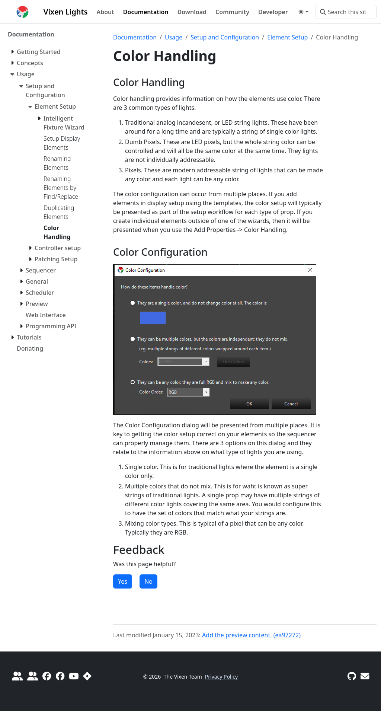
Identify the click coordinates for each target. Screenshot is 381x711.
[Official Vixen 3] (46, 676)
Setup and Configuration (224, 37)
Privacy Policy (221, 676)
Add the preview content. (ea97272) (251, 635)
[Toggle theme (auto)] (303, 11)
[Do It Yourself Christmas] (17, 676)
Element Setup (287, 37)
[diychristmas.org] (32, 676)
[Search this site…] (346, 12)
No (148, 581)
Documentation (135, 37)
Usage (173, 37)
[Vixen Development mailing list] (365, 676)
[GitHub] (352, 676)
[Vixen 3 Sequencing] (60, 676)
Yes (122, 581)
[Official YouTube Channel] (74, 676)
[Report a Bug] (87, 676)
